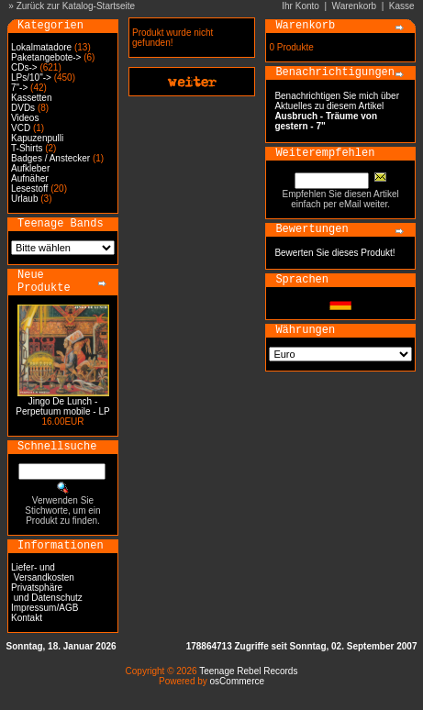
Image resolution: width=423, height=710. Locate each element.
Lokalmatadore (41, 47)
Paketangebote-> (46, 57)
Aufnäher (30, 178)
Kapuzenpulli (37, 138)
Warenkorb (354, 6)
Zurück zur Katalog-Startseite (76, 6)
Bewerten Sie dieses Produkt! (334, 253)
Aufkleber (30, 168)
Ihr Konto (300, 6)
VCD (20, 128)
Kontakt (26, 618)
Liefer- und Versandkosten (42, 572)
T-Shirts (26, 148)
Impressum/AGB (44, 608)
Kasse (402, 6)
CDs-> (24, 67)
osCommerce (237, 681)
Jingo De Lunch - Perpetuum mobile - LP (62, 406)
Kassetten (31, 98)
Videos (25, 118)
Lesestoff (29, 188)
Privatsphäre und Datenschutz (47, 592)
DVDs (23, 108)
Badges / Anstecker (50, 158)
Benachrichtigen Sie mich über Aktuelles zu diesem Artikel (336, 111)
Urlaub (24, 199)
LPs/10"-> (31, 77)
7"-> (19, 88)
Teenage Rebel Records (248, 671)
